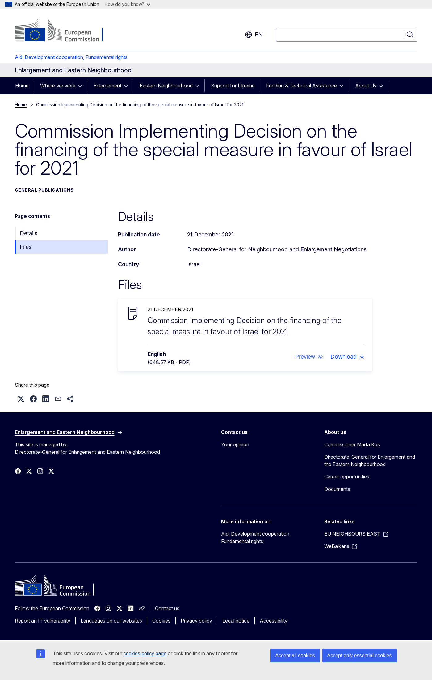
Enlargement (107, 86)
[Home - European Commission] (65, 31)
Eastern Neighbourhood (166, 86)
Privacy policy (196, 621)
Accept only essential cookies (359, 655)
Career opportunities (346, 477)
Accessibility (273, 621)
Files (25, 247)
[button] (309, 356)
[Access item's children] (82, 85)
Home (22, 86)
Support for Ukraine (233, 86)
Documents (337, 489)
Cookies (161, 621)
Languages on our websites (111, 621)
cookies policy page (145, 653)
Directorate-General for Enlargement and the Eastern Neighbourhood (369, 460)
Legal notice (236, 621)
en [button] (253, 34)
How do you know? (127, 4)
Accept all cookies (295, 655)
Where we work (57, 86)
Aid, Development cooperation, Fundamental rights (71, 57)
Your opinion (235, 444)
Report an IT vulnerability (42, 621)
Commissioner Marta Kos (352, 444)
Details (28, 233)
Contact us (167, 608)
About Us (365, 86)
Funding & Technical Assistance (301, 86)
